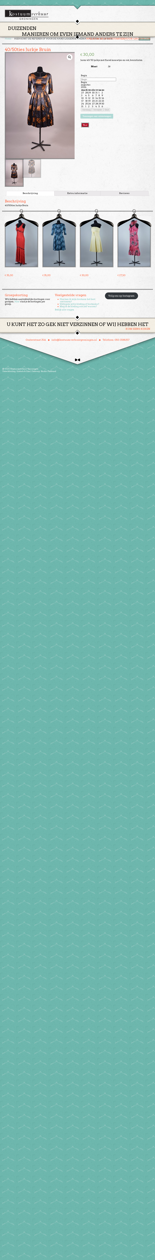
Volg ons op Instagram (121, 297)
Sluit (107, 111)
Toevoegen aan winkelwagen (97, 117)
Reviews (124, 194)
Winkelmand (140, 33)
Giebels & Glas (23, 372)
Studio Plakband (48, 372)
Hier (17, 303)
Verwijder (97, 111)
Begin (84, 77)
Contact (122, 33)
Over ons (107, 33)
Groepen (92, 33)
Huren (79, 33)
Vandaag (86, 111)
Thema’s (66, 33)
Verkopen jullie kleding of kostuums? (79, 305)
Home (53, 33)
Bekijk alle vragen (64, 311)
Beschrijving (30, 194)
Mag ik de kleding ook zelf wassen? (78, 308)
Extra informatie (77, 194)
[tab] (30, 194)
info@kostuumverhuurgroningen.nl (74, 341)
